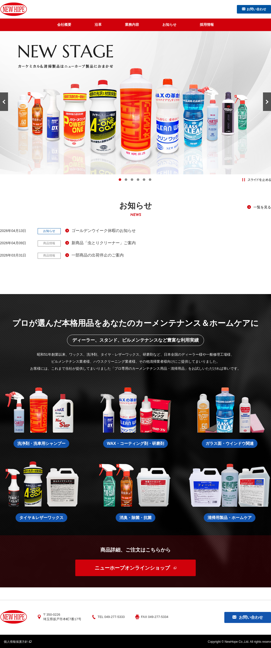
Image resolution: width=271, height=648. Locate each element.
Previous (4, 101)
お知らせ (169, 25)
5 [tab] (144, 179)
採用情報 (207, 25)
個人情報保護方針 (16, 640)
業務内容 (132, 25)
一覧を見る (262, 207)
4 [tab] (138, 179)
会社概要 (64, 25)
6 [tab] (150, 179)
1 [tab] (120, 179)
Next (267, 101)
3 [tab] (132, 179)
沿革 (98, 25)
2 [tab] (126, 179)
